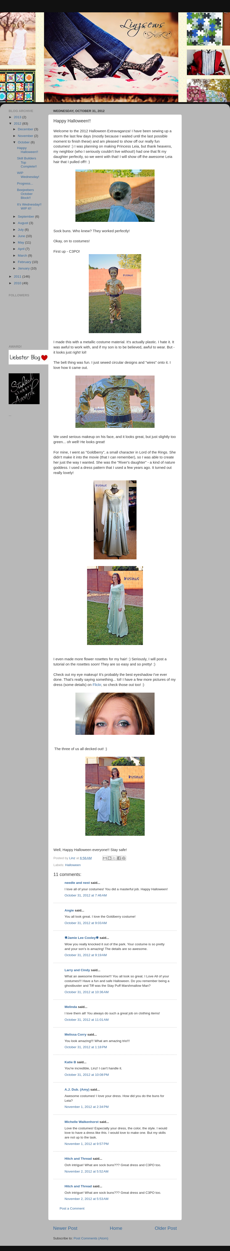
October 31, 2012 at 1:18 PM (86, 1047)
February (25, 262)
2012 (18, 123)
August (23, 223)
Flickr (96, 685)
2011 (18, 276)
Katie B (70, 1062)
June (22, 236)
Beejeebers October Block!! (25, 194)
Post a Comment (72, 1208)
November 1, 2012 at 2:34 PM (87, 1107)
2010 (18, 283)
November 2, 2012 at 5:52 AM (86, 1171)
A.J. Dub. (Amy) (77, 1089)
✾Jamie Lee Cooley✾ (82, 938)
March (23, 255)
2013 (18, 117)
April (21, 249)
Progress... (25, 183)
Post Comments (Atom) (91, 1238)
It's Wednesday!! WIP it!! (29, 206)
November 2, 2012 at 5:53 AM (86, 1199)
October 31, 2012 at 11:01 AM (87, 1020)
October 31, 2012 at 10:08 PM (87, 1075)
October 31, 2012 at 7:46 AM (86, 895)
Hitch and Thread (78, 1158)
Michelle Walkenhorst (82, 1122)
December (26, 129)
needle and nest (77, 883)
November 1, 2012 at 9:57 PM (87, 1144)
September (26, 216)
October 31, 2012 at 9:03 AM (86, 923)
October (24, 142)
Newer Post (65, 1228)
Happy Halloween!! (27, 150)
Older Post (166, 1228)
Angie (69, 910)
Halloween (73, 865)
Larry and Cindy (77, 970)
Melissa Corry (76, 1034)
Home (116, 1228)
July (21, 229)
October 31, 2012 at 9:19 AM (86, 955)
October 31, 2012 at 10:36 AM (87, 992)
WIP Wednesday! (28, 175)
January (24, 268)
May (21, 242)
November (26, 136)
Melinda (71, 1007)
